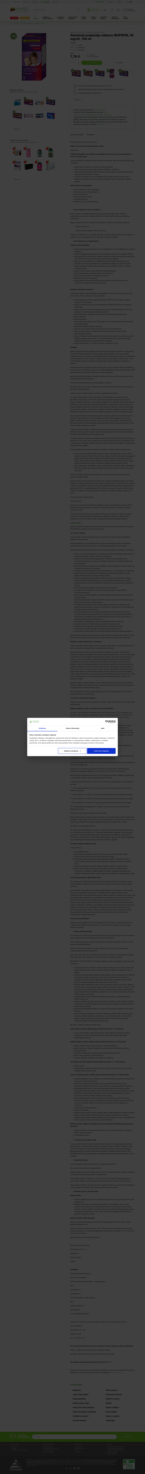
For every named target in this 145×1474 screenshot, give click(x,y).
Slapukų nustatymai (72, 751)
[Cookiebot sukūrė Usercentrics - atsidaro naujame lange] (107, 721)
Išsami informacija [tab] (72, 728)
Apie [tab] (102, 728)
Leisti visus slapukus (101, 751)
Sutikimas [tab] (42, 728)
